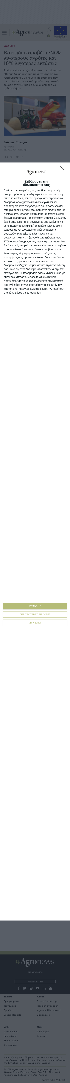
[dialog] (35, 541)
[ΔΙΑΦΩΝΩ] (63, 169)
